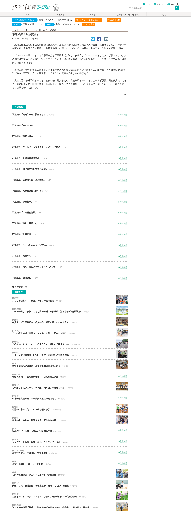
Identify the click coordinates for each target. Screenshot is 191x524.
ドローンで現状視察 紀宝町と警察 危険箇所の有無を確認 (70, 354)
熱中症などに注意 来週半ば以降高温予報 (70, 430)
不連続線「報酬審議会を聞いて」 (70, 190)
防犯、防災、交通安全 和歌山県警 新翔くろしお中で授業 (70, 484)
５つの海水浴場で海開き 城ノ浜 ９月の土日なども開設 (70, 332)
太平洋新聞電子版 (28, 7)
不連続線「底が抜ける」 (70, 125)
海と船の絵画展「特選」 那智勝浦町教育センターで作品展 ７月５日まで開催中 (70, 506)
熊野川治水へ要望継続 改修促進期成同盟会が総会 (70, 365)
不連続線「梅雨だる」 (70, 256)
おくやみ (162, 14)
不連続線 (52, 30)
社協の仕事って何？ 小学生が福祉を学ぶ (70, 408)
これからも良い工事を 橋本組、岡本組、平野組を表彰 (70, 386)
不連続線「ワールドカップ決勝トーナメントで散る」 (70, 147)
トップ (28, 14)
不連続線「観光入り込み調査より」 (70, 114)
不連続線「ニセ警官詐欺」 (70, 212)
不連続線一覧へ (20, 287)
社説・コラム (39, 30)
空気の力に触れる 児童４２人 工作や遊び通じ (70, 419)
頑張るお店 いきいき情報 (127, 14)
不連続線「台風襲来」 (70, 201)
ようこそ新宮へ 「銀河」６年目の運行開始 (70, 299)
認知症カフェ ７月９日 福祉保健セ (70, 452)
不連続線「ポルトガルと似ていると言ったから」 (70, 267)
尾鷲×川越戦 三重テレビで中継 (70, 462)
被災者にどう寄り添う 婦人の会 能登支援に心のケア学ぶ (70, 321)
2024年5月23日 (22, 38)
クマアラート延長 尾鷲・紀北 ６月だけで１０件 (70, 441)
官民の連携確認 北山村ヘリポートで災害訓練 (70, 473)
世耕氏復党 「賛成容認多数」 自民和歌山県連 (70, 375)
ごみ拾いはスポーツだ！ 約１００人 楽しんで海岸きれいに (70, 343)
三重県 (93, 14)
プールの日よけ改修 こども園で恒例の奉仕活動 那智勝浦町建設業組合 (70, 310)
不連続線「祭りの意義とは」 (70, 223)
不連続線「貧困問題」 (70, 234)
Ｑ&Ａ (171, 4)
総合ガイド (160, 4)
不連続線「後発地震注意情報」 (70, 158)
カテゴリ (25, 30)
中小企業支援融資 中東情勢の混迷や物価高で (70, 397)
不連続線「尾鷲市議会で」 (70, 136)
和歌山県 (60, 14)
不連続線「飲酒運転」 (70, 277)
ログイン (148, 4)
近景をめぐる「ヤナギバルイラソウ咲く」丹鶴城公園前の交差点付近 (70, 495)
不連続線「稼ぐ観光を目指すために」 (70, 169)
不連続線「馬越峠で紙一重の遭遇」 (70, 179)
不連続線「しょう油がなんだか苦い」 (70, 245)
